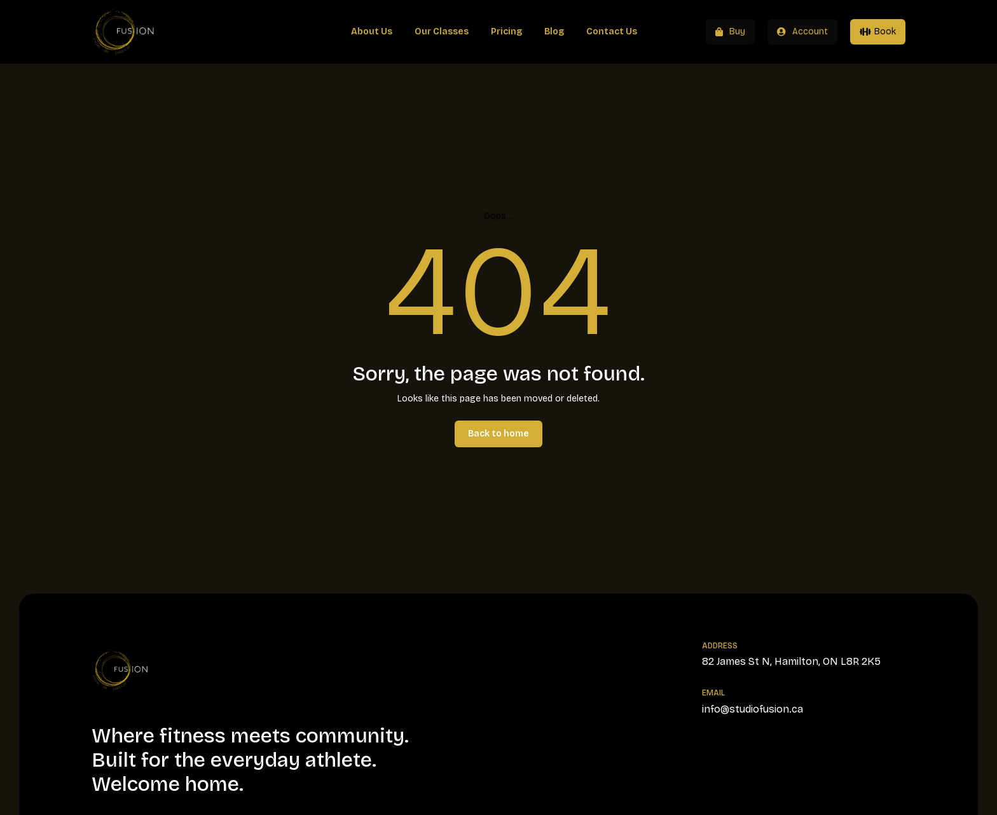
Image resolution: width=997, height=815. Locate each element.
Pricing (506, 31)
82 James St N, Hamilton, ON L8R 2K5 (791, 661)
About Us (371, 31)
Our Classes (442, 31)
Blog (554, 31)
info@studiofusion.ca (752, 709)
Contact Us (611, 31)
